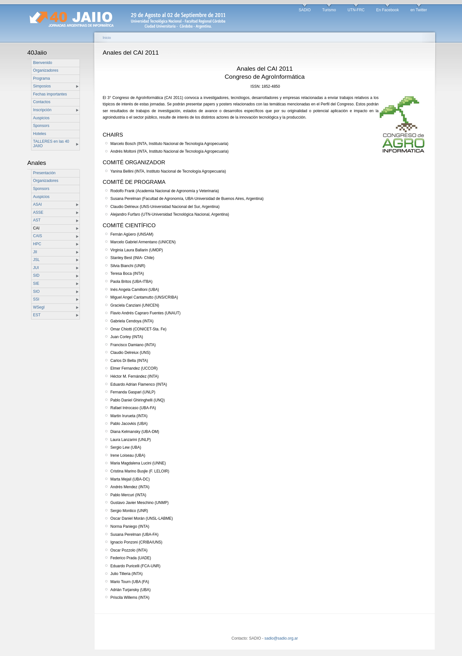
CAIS (37, 236)
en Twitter (418, 10)
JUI (36, 267)
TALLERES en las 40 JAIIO (51, 143)
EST (36, 315)
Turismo (329, 10)
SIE (36, 283)
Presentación (44, 173)
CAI (36, 228)
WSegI (39, 307)
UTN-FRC (355, 10)
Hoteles (39, 133)
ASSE (38, 212)
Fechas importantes (50, 94)
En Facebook (387, 10)
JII (35, 252)
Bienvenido (42, 62)
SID (36, 275)
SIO (36, 291)
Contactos (41, 102)
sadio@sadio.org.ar (281, 638)
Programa (41, 78)
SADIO (305, 10)
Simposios (42, 86)
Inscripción (42, 110)
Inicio (107, 38)
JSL (36, 259)
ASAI (37, 204)
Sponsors (41, 125)
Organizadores (45, 70)
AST (36, 220)
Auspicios (41, 118)
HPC (37, 244)
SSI (36, 299)
